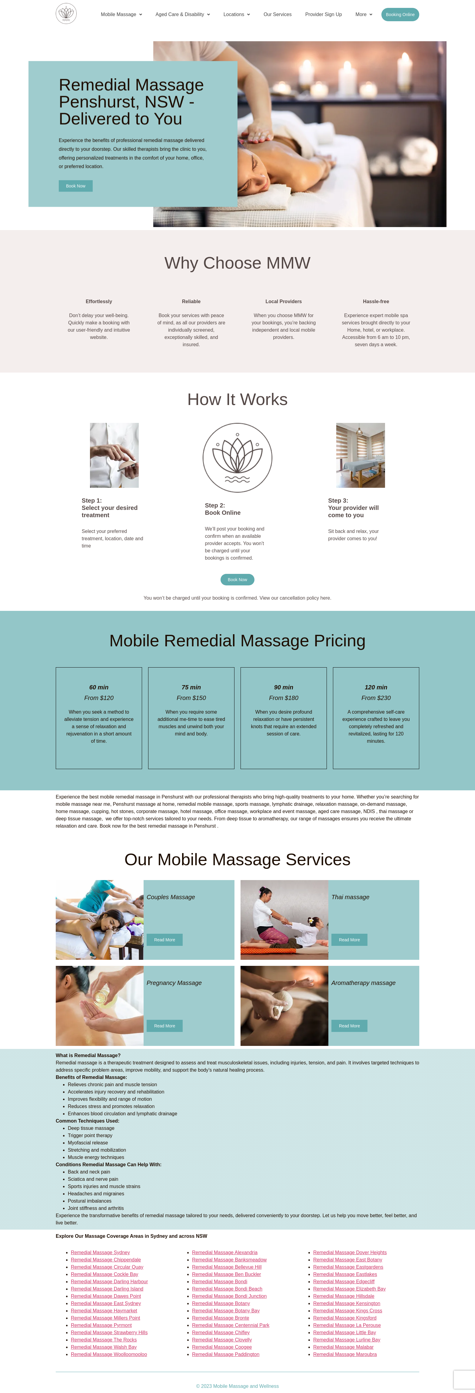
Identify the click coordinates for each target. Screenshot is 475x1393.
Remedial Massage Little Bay (344, 1332)
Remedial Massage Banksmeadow (229, 1259)
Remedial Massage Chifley (221, 1332)
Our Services (277, 14)
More (364, 14)
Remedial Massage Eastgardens (348, 1267)
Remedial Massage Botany (221, 1303)
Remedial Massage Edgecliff (343, 1281)
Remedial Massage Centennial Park (230, 1325)
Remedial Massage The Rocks (104, 1339)
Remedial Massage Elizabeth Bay (349, 1288)
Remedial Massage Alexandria (224, 1252)
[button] (121, 15)
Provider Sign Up (323, 14)
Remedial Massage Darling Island (107, 1288)
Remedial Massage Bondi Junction (229, 1296)
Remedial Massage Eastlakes (345, 1274)
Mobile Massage (121, 14)
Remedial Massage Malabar (343, 1347)
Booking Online (400, 14)
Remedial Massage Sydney (100, 1252)
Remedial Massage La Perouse (347, 1325)
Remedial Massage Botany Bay (226, 1310)
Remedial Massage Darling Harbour (109, 1281)
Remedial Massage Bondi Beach (227, 1288)
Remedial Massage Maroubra (345, 1354)
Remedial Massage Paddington (225, 1354)
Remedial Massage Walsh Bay (104, 1347)
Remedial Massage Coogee (222, 1347)
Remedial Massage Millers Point (105, 1318)
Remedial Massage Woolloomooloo (109, 1354)
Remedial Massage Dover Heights (350, 1252)
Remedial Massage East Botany (347, 1259)
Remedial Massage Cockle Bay (104, 1274)
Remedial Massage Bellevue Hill (226, 1267)
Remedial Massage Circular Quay (107, 1267)
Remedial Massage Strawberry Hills (109, 1332)
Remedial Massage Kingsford (345, 1318)
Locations (237, 14)
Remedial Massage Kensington (346, 1303)
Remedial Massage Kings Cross (347, 1310)
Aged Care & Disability (183, 14)
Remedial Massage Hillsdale (343, 1296)
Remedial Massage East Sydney (106, 1303)
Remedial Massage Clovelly (222, 1339)
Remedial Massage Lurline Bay (346, 1339)
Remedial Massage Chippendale (106, 1259)
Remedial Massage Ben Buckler (226, 1274)
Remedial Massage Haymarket (104, 1310)
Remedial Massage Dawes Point (106, 1296)
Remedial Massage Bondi (219, 1281)
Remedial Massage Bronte (220, 1318)
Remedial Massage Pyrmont (101, 1325)
